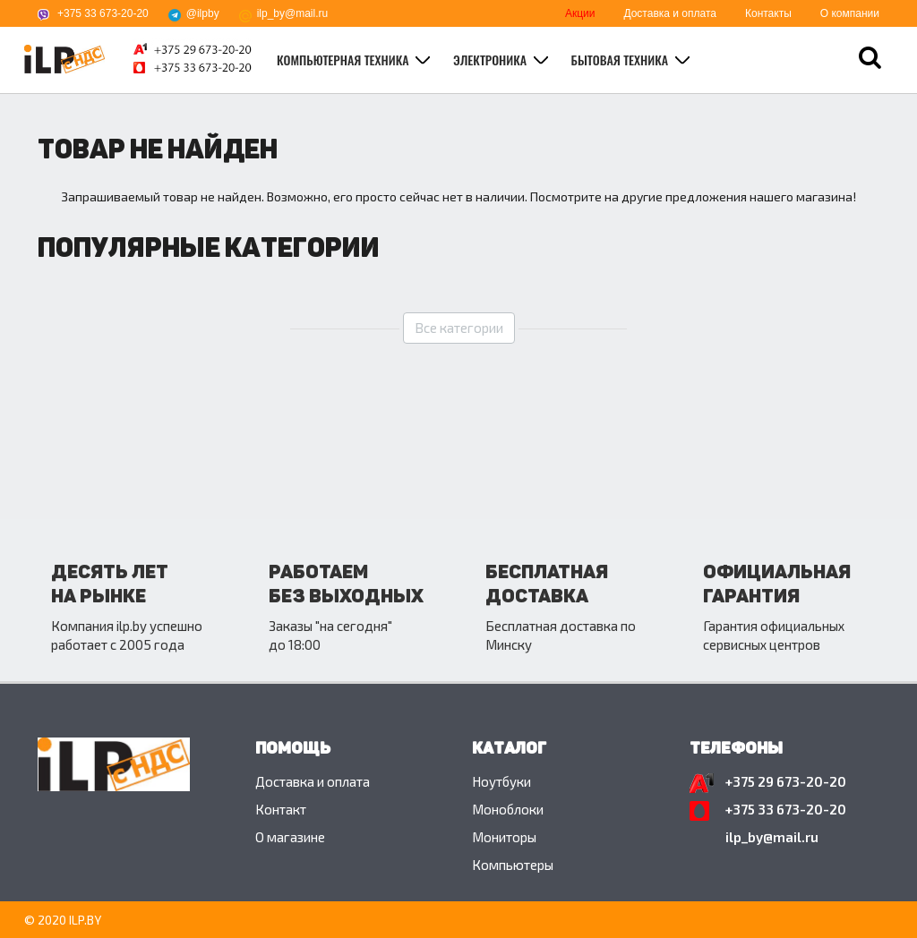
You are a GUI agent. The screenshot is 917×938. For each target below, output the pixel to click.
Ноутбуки (501, 781)
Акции (580, 13)
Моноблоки (508, 809)
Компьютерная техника (344, 59)
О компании (849, 13)
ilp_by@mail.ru (293, 13)
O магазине (290, 837)
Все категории (459, 328)
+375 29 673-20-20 (785, 781)
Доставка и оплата (669, 13)
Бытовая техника (621, 59)
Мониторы (504, 837)
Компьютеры (512, 865)
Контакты (768, 13)
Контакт (280, 809)
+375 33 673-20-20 (103, 13)
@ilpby (202, 13)
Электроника (491, 59)
